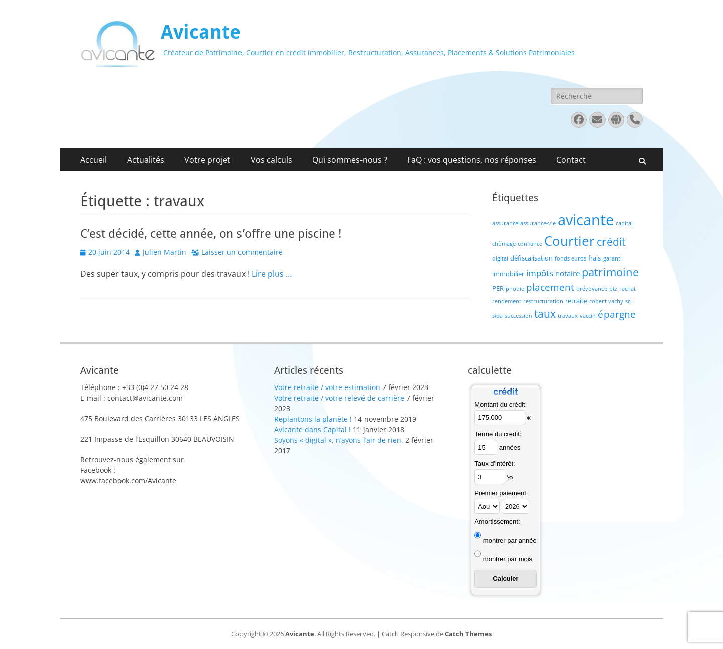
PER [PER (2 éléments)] (498, 288)
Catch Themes (468, 633)
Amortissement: (497, 521)
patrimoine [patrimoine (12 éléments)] (610, 272)
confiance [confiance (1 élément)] (530, 243)
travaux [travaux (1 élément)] (568, 315)
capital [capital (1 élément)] (624, 223)
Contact (571, 159)
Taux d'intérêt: (494, 463)
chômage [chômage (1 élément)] (504, 243)
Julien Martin (164, 252)
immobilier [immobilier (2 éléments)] (508, 273)
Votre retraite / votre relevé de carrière (339, 398)
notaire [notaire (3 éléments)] (567, 273)
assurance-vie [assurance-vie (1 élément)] (538, 223)
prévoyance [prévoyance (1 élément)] (591, 288)
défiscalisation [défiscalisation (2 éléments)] (531, 258)
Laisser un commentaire (242, 252)
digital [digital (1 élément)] (500, 258)
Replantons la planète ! (313, 419)
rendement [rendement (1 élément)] (506, 301)
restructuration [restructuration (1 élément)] (543, 301)
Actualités (145, 159)
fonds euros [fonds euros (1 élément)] (570, 258)
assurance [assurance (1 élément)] (505, 223)
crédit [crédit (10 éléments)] (611, 241)
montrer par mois (507, 559)
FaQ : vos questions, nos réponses (471, 159)
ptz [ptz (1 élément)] (613, 288)
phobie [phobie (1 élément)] (515, 288)
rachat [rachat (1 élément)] (627, 288)
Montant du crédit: (500, 404)
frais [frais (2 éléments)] (594, 258)
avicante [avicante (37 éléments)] (586, 220)
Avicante (201, 32)
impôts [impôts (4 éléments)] (539, 273)
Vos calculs (271, 159)
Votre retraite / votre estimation (327, 387)
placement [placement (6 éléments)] (550, 287)
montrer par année (510, 540)
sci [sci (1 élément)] (628, 301)
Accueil (93, 159)
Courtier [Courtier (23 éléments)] (569, 241)
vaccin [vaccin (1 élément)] (588, 315)
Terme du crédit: (497, 434)
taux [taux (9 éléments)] (545, 314)
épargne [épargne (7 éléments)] (617, 314)
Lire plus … (272, 273)
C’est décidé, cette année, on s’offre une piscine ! (210, 234)
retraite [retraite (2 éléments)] (576, 300)
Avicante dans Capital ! (312, 429)
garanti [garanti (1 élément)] (612, 258)
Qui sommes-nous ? (349, 159)
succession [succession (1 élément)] (518, 315)
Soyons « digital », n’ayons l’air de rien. (338, 440)
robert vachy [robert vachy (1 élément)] (606, 301)
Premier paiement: (501, 493)
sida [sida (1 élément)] (497, 315)
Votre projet (207, 159)
